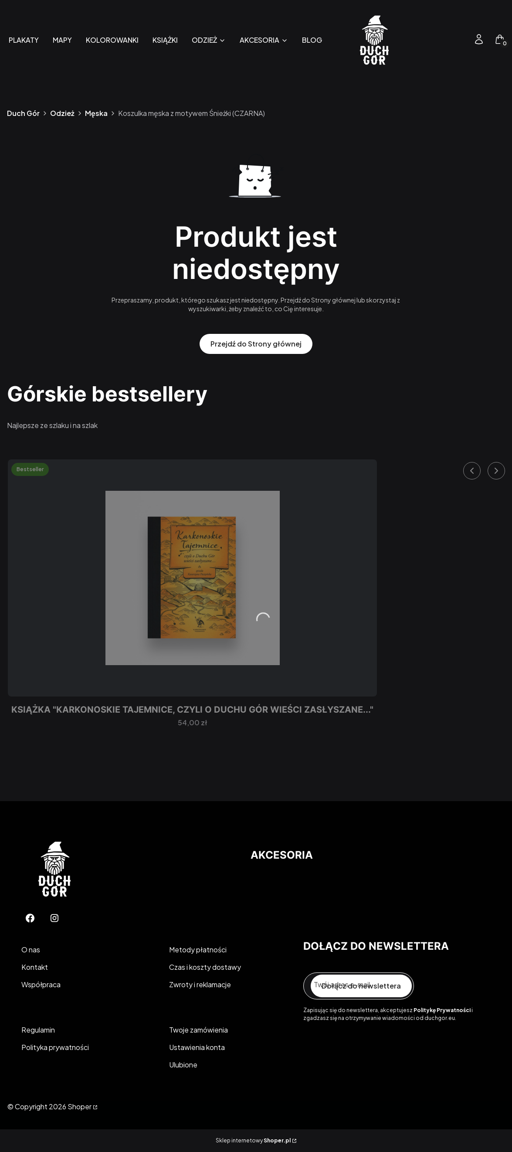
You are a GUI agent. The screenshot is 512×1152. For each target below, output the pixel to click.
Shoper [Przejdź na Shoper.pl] (80, 1106)
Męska (96, 113)
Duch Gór (23, 113)
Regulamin (38, 1029)
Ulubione (183, 1064)
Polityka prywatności (55, 1047)
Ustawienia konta (197, 1047)
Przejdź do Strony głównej (256, 343)
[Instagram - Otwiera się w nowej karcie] (54, 918)
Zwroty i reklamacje (200, 984)
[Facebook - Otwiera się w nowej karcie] (30, 918)
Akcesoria (282, 855)
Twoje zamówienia (198, 1029)
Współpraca (41, 984)
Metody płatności (198, 949)
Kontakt (34, 967)
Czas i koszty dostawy (205, 967)
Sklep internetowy (253, 1140)
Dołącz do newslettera (361, 985)
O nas (30, 949)
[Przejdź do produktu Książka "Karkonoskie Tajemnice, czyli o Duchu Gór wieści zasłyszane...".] (193, 578)
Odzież (62, 113)
